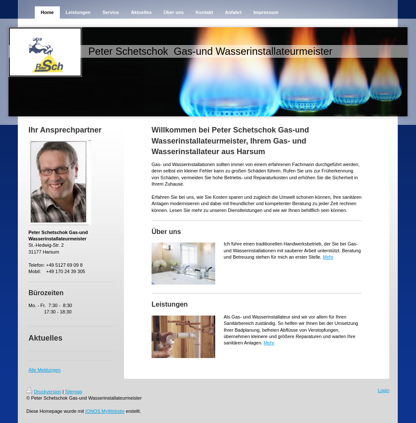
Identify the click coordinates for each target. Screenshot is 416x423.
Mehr (328, 256)
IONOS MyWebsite (105, 411)
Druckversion (43, 391)
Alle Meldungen (44, 369)
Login (383, 390)
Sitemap (73, 391)
